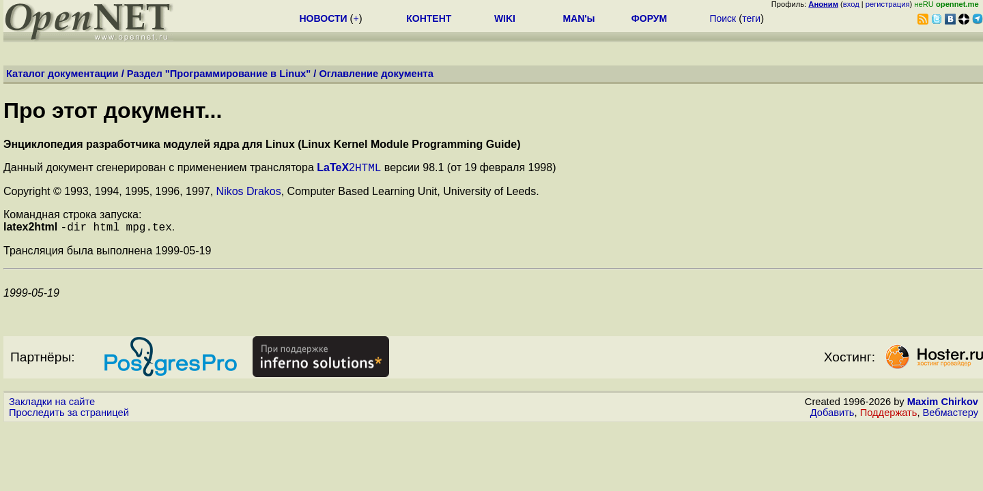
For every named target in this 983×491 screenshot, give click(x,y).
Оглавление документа (376, 73)
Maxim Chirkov (942, 405)
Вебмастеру (950, 416)
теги (751, 18)
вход (851, 4)
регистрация (888, 4)
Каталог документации (62, 73)
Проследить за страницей (69, 416)
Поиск (722, 18)
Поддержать (888, 416)
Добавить (832, 416)
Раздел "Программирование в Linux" (219, 73)
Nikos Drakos (248, 193)
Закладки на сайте (52, 405)
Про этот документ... (112, 110)
